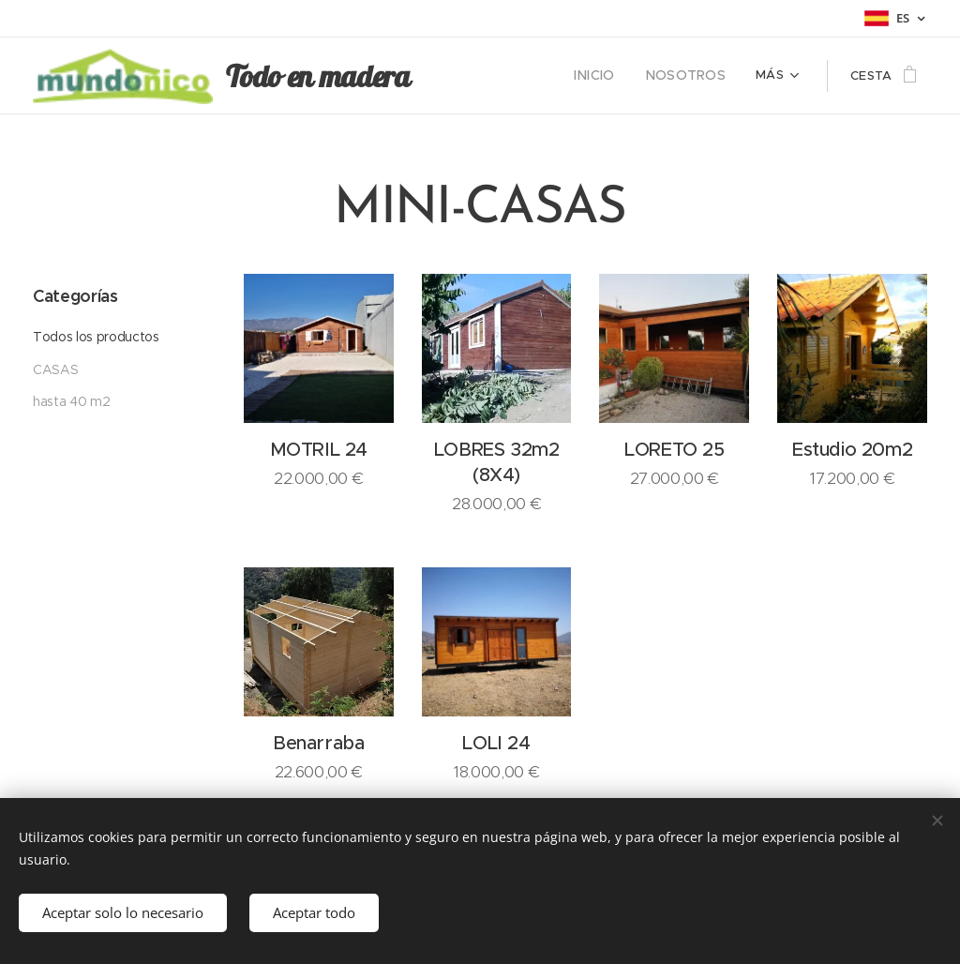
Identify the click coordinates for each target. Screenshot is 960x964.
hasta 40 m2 (71, 401)
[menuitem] (485, 76)
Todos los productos (96, 336)
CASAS (55, 369)
